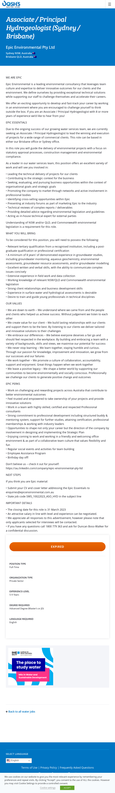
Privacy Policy (48, 767)
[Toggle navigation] (109, 4)
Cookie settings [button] (48, 787)
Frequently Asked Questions (77, 767)
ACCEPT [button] (67, 787)
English (13, 760)
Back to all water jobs (20, 711)
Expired (57, 547)
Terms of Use (29, 767)
